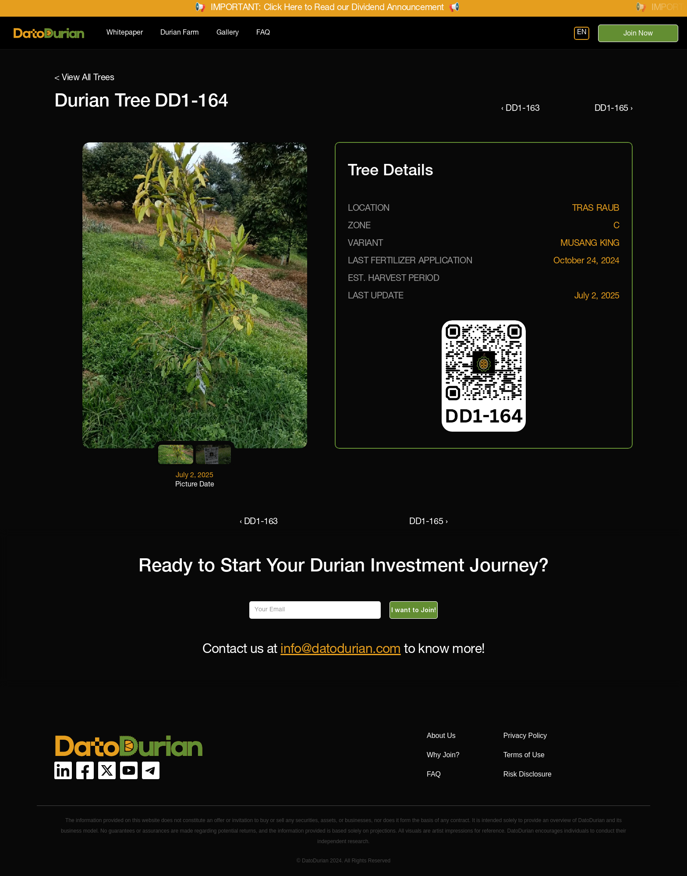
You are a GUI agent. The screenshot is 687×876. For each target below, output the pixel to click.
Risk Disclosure (527, 774)
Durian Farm (179, 33)
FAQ (263, 33)
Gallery (227, 33)
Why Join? (443, 755)
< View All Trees (84, 78)
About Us (441, 735)
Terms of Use (524, 755)
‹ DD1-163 (520, 109)
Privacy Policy (525, 735)
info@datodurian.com (340, 650)
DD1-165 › (614, 109)
